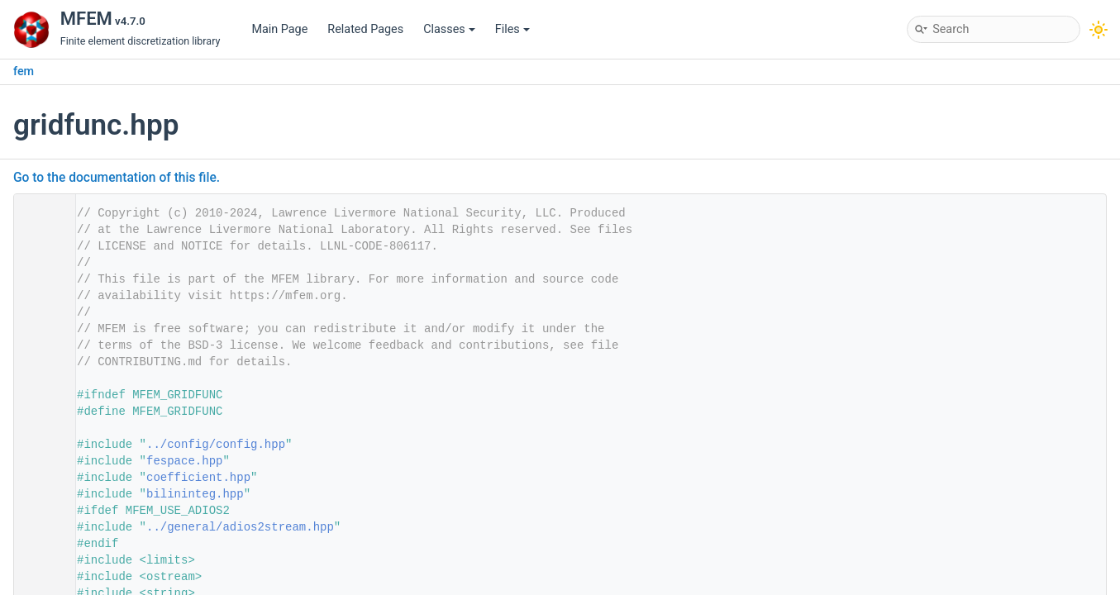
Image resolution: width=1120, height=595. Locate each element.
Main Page (279, 29)
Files (512, 29)
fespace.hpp (184, 461)
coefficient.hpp (198, 477)
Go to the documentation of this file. (116, 177)
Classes (449, 29)
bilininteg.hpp (195, 494)
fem (23, 71)
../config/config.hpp (215, 444)
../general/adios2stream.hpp (240, 527)
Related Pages (365, 29)
